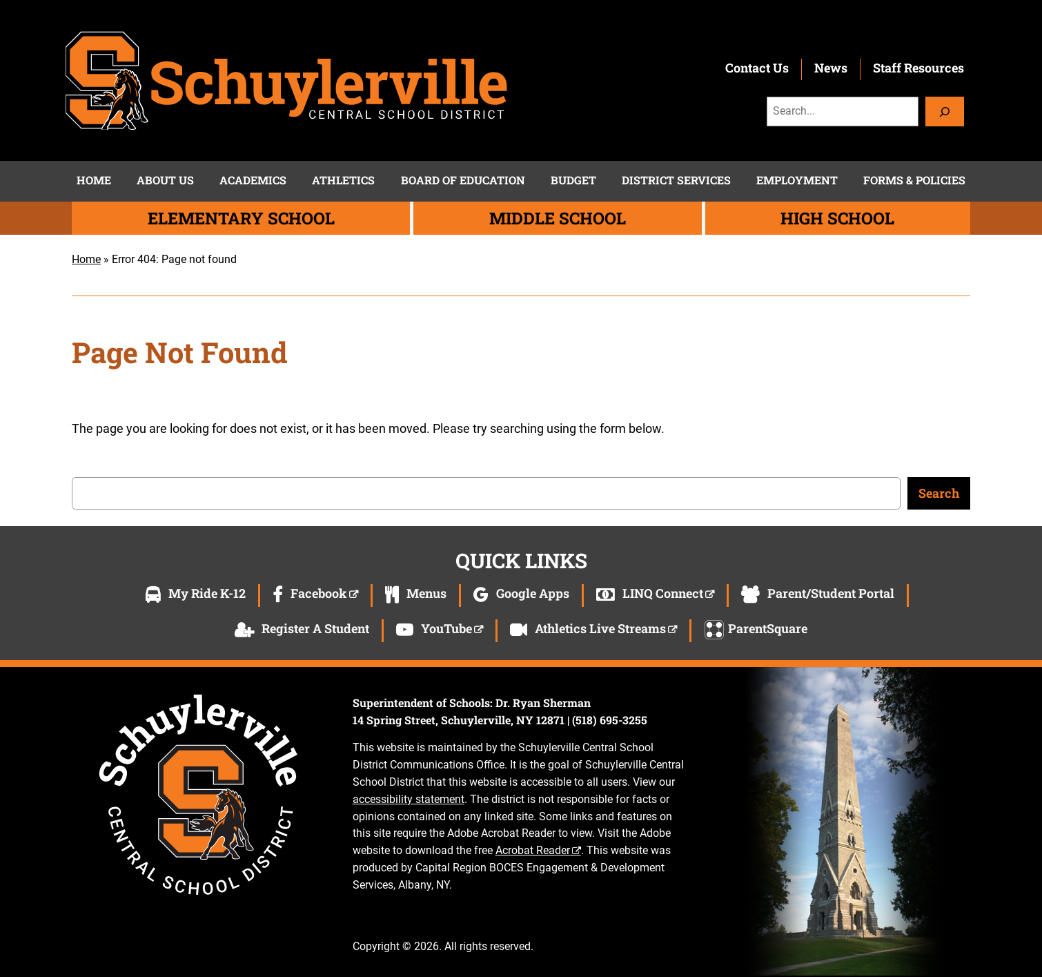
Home (86, 259)
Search (938, 493)
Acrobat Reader (532, 850)
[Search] (944, 111)
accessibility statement (408, 799)
